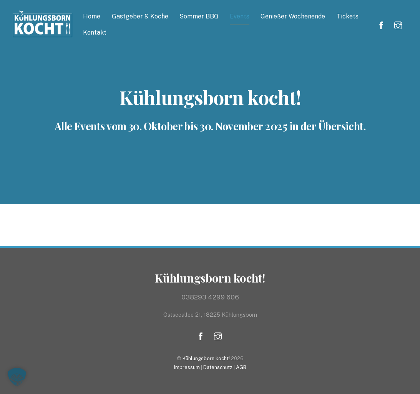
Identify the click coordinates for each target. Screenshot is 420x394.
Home (91, 16)
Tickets (348, 16)
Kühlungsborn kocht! (206, 358)
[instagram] (398, 24)
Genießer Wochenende (293, 16)
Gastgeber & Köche (140, 16)
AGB (241, 367)
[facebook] (381, 24)
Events (239, 16)
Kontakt (94, 32)
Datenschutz (217, 367)
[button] (17, 377)
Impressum (187, 367)
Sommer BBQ (198, 16)
